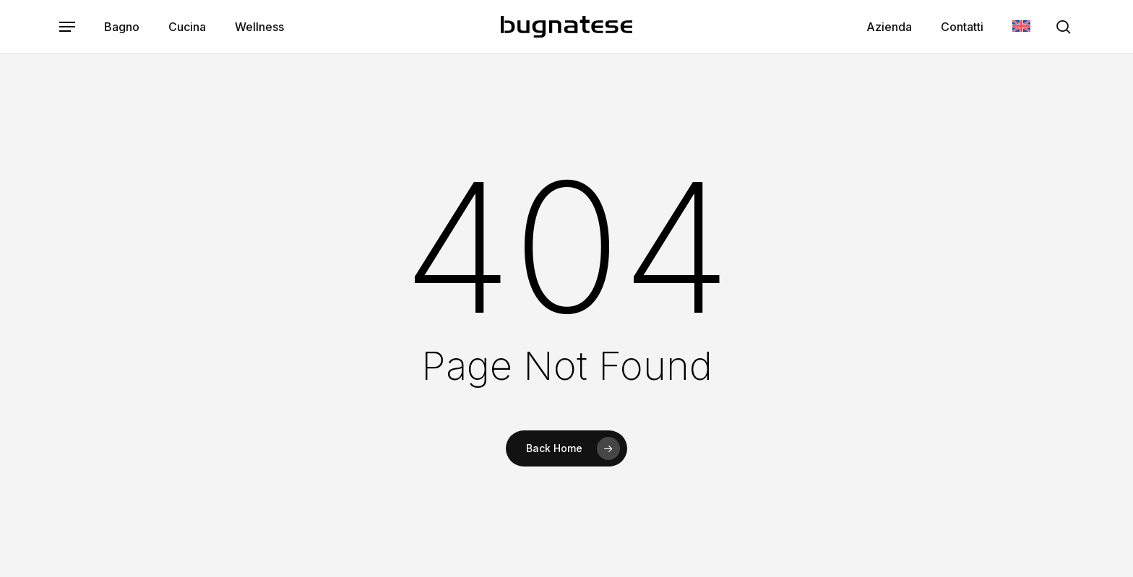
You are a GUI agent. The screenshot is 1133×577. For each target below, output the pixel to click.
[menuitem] (1021, 27)
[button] (67, 27)
